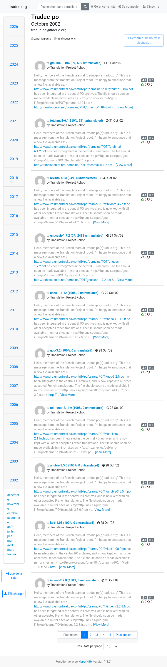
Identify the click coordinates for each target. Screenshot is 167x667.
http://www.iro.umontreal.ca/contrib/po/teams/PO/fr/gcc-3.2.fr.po (79, 376)
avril (10, 545)
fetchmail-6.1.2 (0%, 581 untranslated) (75, 120)
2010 (14, 329)
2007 (14, 385)
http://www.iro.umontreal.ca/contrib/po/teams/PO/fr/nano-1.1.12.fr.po (82, 319)
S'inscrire (151, 6)
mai (9, 540)
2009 (14, 348)
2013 (14, 272)
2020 (14, 140)
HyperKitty (85, 661)
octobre (12, 513)
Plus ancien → (125, 635)
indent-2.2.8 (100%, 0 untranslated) (73, 580)
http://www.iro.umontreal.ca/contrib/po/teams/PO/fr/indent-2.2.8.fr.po (82, 606)
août (10, 527)
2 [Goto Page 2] (91, 635)
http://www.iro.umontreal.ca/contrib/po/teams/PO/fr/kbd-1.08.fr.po (80, 549)
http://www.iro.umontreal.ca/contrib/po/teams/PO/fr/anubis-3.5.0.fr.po (82, 491)
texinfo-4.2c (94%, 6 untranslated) (72, 178)
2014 (14, 253)
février (11, 554)
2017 (14, 196)
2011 (14, 310)
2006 (14, 404)
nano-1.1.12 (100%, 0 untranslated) (73, 293)
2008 (14, 367)
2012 (14, 291)
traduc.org (18, 7)
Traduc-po (45, 16)
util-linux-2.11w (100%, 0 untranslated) (75, 408)
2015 (14, 234)
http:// (52, 395)
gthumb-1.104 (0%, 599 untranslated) (74, 63)
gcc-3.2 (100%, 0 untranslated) (69, 350)
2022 (14, 102)
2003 (14, 461)
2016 (14, 215)
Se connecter (129, 6)
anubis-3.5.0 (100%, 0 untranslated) (73, 465)
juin (9, 536)
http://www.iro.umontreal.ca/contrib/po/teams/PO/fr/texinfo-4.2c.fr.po (82, 204)
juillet (11, 531)
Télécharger (13, 594)
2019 (14, 159)
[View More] (125, 107)
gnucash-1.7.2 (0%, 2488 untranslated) (75, 235)
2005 (14, 423)
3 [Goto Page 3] (97, 635)
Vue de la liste (14, 576)
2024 (14, 64)
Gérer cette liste (103, 6)
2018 (14, 178)
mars (10, 549)
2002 (14, 480)
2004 (14, 442)
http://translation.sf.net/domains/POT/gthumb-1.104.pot (72, 107)
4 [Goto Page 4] (104, 635)
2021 (14, 121)
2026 (14, 26)
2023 (14, 83)
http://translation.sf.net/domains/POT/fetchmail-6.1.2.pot (73, 165)
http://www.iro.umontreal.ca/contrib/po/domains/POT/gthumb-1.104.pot (83, 89)
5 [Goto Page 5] (110, 635)
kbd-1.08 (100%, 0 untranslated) (70, 522)
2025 (14, 45)
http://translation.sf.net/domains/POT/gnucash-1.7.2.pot (72, 280)
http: (53, 567)
